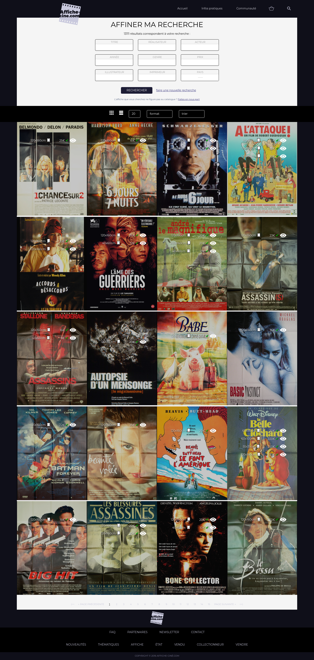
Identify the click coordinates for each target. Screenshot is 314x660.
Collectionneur (210, 644)
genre (157, 61)
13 (195, 604)
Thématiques (108, 644)
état (158, 644)
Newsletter (169, 632)
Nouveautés (76, 644)
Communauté (246, 8)
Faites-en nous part (189, 99)
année (114, 60)
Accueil (182, 8)
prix (200, 60)
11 (180, 604)
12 (188, 604)
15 (209, 604)
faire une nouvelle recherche (176, 90)
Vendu (179, 644)
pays (200, 76)
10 (173, 604)
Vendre (242, 644)
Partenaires (137, 632)
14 (202, 604)
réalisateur (157, 45)
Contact (198, 632)
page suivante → (225, 604)
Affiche (137, 644)
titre (114, 45)
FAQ (112, 632)
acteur (200, 45)
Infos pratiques (211, 8)
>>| (241, 604)
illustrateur (114, 75)
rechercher (137, 90)
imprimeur (157, 75)
